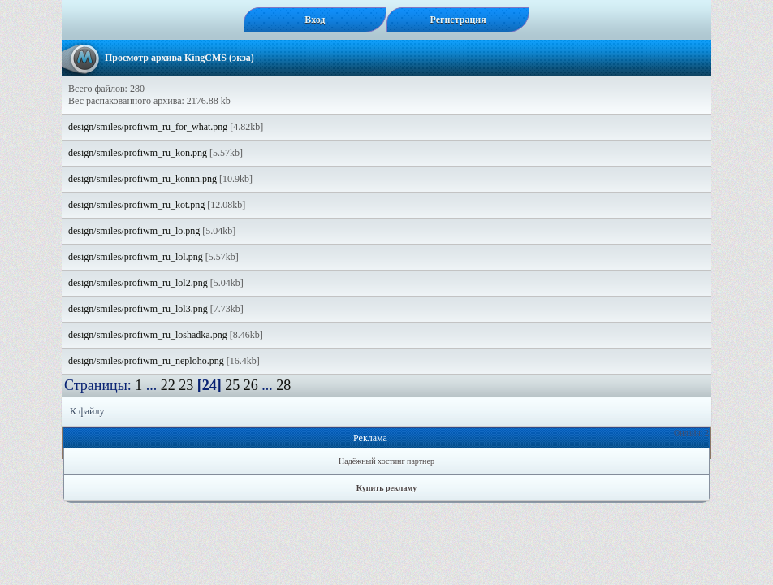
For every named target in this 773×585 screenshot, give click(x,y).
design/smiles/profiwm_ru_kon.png (137, 152)
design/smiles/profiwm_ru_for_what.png (147, 126)
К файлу (87, 411)
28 (283, 385)
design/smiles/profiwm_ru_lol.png (135, 256)
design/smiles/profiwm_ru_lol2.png (138, 282)
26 (251, 385)
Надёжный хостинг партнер (386, 461)
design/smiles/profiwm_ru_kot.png (136, 204)
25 (232, 385)
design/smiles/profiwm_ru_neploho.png (146, 360)
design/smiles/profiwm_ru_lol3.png (138, 308)
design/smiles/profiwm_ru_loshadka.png (147, 334)
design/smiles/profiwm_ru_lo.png (134, 230)
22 (168, 385)
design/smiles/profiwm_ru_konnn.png (142, 178)
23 (186, 385)
